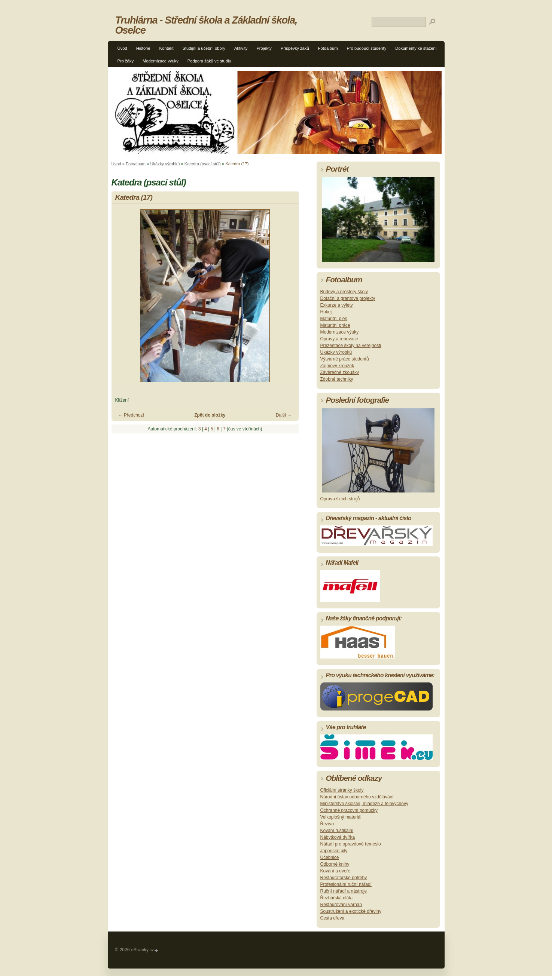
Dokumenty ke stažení (416, 48)
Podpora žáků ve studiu (209, 61)
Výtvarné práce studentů (344, 359)
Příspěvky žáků (295, 48)
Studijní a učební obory (204, 48)
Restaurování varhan (341, 904)
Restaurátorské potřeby (343, 877)
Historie (143, 48)
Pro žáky (126, 61)
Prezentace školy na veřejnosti (350, 345)
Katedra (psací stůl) (202, 164)
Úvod (122, 48)
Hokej (326, 311)
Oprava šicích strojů (340, 498)
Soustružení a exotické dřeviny (350, 911)
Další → (284, 415)
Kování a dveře (335, 871)
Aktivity (240, 48)
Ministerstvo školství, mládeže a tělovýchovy (364, 803)
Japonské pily (334, 850)
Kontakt (166, 48)
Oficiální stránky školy (342, 790)
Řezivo (327, 823)
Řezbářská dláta (336, 897)
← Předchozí (131, 415)
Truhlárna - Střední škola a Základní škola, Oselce (206, 25)
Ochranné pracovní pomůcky (349, 810)
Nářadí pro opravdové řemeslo (350, 844)
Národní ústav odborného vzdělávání (357, 796)
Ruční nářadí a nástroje (343, 891)
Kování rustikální (337, 830)
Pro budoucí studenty (367, 48)
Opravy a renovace (339, 338)
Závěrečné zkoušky (339, 372)
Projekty (263, 48)
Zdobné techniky (336, 379)
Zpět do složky (209, 415)
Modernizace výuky (161, 61)
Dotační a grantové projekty (347, 298)
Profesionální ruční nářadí (346, 884)
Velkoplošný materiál (341, 817)
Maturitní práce (335, 325)
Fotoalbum (328, 48)
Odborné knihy (335, 864)
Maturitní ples (333, 318)
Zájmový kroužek (337, 365)
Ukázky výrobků (165, 164)
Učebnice (329, 857)
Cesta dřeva (332, 918)
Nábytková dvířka (337, 837)
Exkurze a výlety (336, 305)
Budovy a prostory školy (344, 291)
